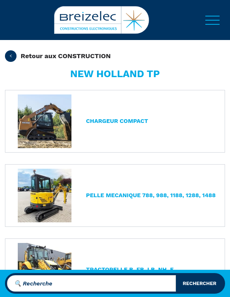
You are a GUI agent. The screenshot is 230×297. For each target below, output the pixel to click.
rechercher (199, 283)
